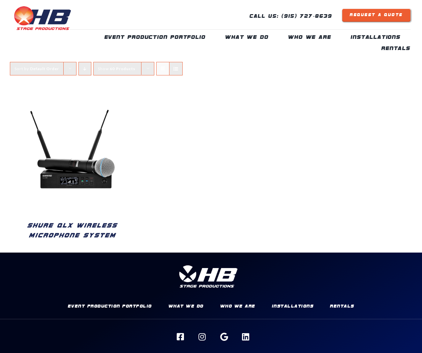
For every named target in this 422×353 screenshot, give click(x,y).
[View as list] (175, 68)
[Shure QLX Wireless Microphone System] (72, 95)
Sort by (37, 68)
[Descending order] (84, 68)
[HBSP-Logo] (42, 4)
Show (116, 68)
